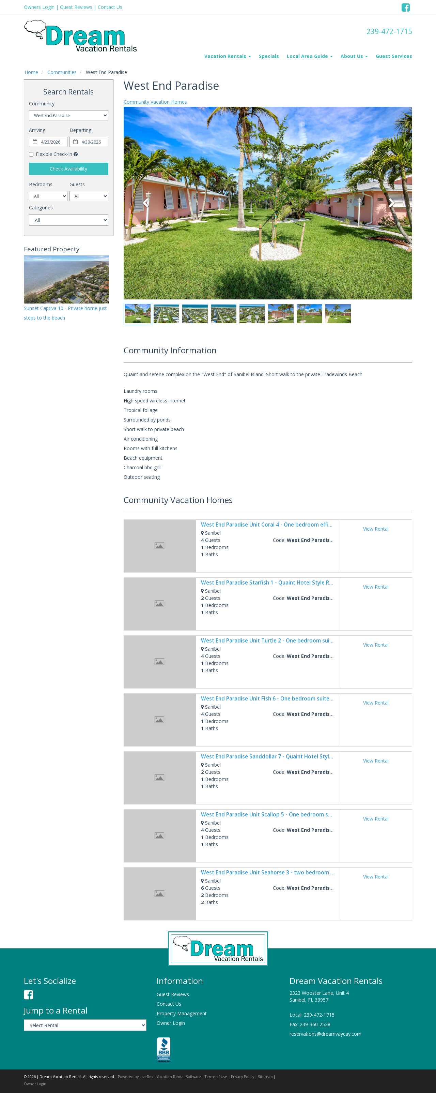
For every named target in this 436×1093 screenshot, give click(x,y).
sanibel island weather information (59, 408)
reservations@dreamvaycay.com (325, 1034)
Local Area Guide (310, 56)
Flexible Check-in (50, 154)
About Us (354, 56)
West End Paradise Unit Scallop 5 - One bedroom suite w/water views (288, 814)
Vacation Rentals (227, 56)
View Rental (376, 529)
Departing (80, 130)
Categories (41, 207)
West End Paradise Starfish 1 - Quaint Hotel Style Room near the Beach (290, 582)
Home (31, 72)
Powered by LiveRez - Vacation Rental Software (159, 1076)
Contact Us (110, 7)
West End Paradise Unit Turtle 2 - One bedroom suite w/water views (287, 640)
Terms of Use (216, 1076)
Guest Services (394, 56)
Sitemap (265, 1076)
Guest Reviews (76, 7)
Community (41, 103)
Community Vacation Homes (155, 102)
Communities (62, 72)
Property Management (182, 1013)
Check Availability (68, 168)
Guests (77, 184)
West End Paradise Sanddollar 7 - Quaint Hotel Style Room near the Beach (294, 756)
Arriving (37, 130)
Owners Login (39, 7)
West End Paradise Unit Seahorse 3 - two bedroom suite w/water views (291, 872)
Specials (269, 56)
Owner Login (171, 1023)
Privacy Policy (242, 1076)
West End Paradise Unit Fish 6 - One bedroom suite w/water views (284, 698)
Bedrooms (40, 184)
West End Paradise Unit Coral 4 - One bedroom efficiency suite (279, 524)
